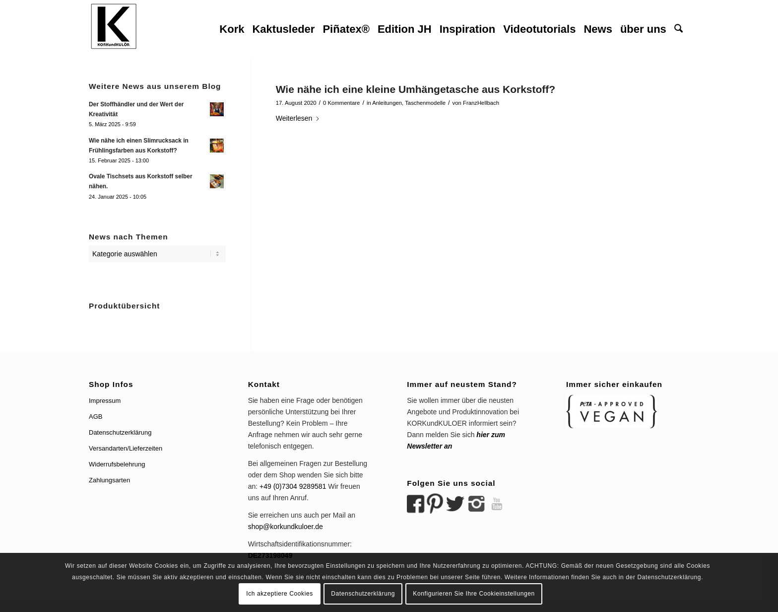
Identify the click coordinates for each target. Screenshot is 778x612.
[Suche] (678, 29)
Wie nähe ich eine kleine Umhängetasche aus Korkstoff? (415, 89)
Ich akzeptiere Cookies (279, 593)
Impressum (105, 400)
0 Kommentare (341, 103)
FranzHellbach (481, 103)
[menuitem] (232, 29)
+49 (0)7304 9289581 (292, 486)
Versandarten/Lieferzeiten (125, 448)
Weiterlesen (298, 118)
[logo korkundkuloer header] (113, 29)
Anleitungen (387, 103)
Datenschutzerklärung (120, 432)
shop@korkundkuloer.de (285, 527)
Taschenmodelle (425, 103)
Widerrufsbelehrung (117, 464)
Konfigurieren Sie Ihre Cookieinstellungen (473, 593)
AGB (95, 416)
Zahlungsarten (109, 480)
